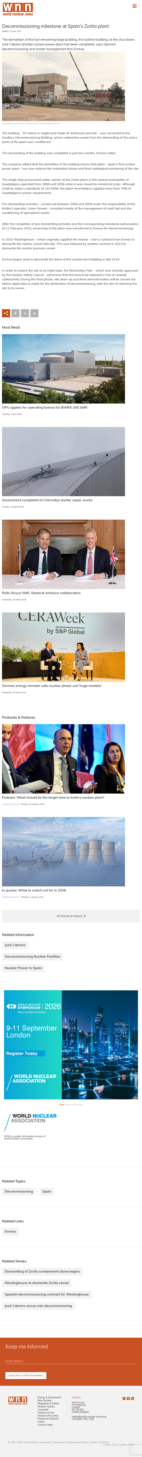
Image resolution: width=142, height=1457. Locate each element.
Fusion (41, 1422)
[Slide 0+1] (62, 1105)
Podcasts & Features (10, 804)
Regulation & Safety (48, 1403)
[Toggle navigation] (134, 6)
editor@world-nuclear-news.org (89, 1417)
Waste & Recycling (48, 1416)
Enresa (10, 1231)
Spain (46, 1191)
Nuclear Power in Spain (23, 968)
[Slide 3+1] (80, 1105)
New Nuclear (45, 1400)
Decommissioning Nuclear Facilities (32, 956)
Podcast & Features (48, 1419)
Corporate (43, 1410)
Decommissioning (19, 1191)
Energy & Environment (49, 1397)
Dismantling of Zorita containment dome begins (42, 1271)
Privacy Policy (110, 1445)
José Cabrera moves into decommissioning (38, 1306)
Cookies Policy (126, 1445)
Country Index (45, 1425)
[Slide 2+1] (74, 1105)
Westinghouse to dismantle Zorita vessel (37, 1283)
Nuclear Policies (46, 1407)
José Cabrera (15, 945)
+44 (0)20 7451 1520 (83, 1419)
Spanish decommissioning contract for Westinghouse (47, 1294)
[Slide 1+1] (68, 1105)
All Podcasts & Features (69, 916)
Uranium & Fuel (46, 1413)
